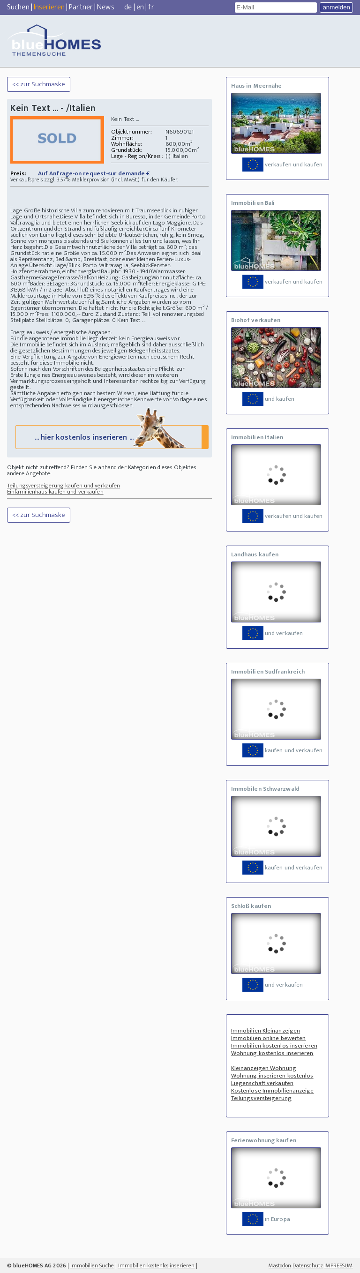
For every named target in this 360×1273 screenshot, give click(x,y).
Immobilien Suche (92, 1265)
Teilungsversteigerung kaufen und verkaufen (63, 485)
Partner (81, 7)
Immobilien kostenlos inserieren (274, 1046)
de (128, 7)
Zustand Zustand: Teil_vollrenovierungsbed (149, 314)
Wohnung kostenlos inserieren (272, 1053)
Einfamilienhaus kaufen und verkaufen (55, 492)
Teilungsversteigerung (261, 1098)
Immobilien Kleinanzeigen (265, 1031)
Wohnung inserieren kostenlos (272, 1076)
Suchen (18, 7)
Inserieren (49, 7)
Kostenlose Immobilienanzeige (272, 1091)
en (140, 7)
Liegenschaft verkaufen (262, 1083)
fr (151, 7)
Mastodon (280, 1265)
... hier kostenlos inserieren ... (111, 436)
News (105, 7)
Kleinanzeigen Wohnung (263, 1068)
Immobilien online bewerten (268, 1038)
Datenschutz (307, 1265)
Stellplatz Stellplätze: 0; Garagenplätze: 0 (63, 320)
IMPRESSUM (338, 1265)
